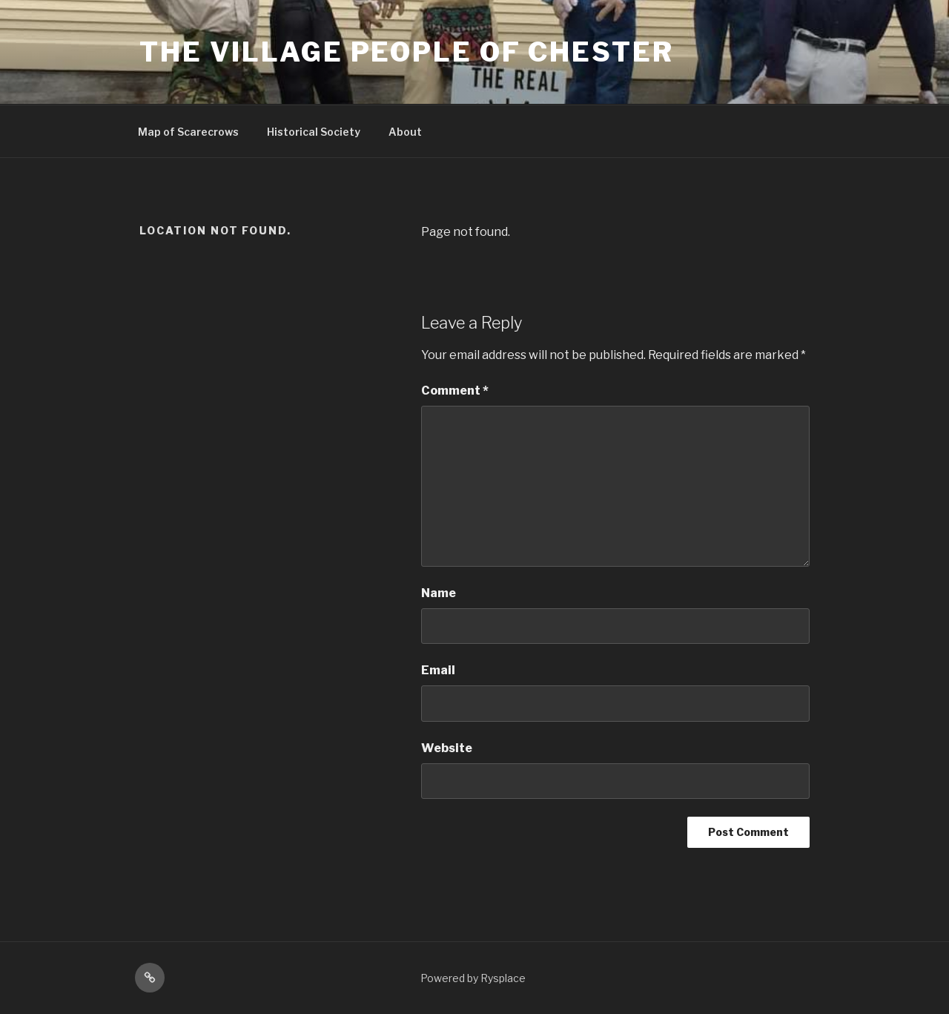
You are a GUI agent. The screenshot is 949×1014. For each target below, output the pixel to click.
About (405, 131)
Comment (455, 390)
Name (438, 593)
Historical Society (313, 131)
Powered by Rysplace (473, 978)
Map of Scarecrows (188, 131)
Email (438, 670)
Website (446, 748)
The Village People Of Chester (406, 52)
